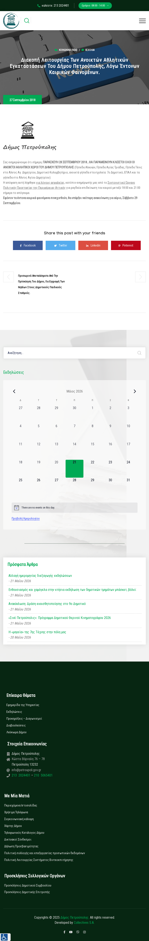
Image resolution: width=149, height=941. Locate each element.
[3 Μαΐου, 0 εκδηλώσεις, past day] (128, 414)
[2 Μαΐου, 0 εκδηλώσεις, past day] (110, 414)
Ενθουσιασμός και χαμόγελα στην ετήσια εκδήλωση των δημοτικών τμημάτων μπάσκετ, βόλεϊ (72, 590)
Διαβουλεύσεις (16, 725)
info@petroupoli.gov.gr (26, 770)
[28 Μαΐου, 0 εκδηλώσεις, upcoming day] (75, 487)
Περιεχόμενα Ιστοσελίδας (20, 805)
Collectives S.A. (84, 923)
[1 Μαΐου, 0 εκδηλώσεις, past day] (92, 414)
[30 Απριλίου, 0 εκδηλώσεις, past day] (75, 414)
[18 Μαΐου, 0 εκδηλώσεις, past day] (21, 469)
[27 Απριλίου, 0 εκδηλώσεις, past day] (21, 414)
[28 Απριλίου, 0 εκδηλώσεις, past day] (39, 414)
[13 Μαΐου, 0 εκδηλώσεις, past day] (57, 451)
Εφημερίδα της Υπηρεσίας (22, 705)
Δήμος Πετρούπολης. (74, 917)
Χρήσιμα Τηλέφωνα (16, 812)
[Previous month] (14, 391)
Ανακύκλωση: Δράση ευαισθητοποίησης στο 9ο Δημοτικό (47, 604)
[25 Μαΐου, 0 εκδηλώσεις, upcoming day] (21, 487)
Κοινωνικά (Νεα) (68, 50)
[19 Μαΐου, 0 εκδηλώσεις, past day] (39, 469)
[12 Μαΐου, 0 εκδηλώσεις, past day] (39, 451)
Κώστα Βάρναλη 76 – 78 (28, 759)
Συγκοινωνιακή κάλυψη (19, 819)
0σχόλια (88, 50)
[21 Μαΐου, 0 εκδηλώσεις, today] (75, 469)
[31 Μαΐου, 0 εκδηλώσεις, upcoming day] (128, 487)
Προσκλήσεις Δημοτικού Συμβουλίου (27, 885)
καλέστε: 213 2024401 (53, 5)
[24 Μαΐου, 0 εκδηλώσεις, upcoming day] (128, 469)
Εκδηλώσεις (14, 712)
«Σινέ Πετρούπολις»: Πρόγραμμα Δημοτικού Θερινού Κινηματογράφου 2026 (59, 618)
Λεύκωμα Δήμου (16, 732)
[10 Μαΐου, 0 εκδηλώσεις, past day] (128, 433)
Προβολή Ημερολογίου (26, 518)
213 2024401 (21, 775)
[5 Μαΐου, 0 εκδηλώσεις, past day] (39, 433)
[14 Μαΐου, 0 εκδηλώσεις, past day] (75, 451)
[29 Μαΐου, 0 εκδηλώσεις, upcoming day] (92, 487)
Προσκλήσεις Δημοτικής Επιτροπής (27, 892)
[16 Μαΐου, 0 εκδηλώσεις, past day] (110, 451)
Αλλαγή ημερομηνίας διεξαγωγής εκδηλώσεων (40, 576)
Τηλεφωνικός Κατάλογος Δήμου (24, 833)
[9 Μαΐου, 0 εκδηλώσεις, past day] (110, 433)
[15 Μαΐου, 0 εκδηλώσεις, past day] (92, 451)
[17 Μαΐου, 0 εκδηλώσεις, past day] (128, 451)
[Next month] (135, 391)
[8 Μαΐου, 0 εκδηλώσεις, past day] (92, 433)
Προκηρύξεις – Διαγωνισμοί (24, 718)
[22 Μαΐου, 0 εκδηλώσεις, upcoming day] (92, 469)
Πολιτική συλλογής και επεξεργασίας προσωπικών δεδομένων (44, 853)
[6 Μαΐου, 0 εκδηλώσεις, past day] (57, 433)
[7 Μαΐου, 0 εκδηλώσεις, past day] (75, 433)
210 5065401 (43, 775)
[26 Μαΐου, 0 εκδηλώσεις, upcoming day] (39, 487)
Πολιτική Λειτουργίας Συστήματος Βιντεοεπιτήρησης (38, 860)
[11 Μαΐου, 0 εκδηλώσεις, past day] (21, 451)
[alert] (75, 508)
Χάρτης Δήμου (13, 826)
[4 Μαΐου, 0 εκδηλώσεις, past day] (21, 433)
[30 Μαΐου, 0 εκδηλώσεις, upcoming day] (110, 487)
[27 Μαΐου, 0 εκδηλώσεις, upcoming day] (57, 487)
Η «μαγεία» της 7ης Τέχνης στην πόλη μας (37, 632)
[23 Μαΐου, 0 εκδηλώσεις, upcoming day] (110, 469)
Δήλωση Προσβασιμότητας (21, 846)
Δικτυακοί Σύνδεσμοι (17, 839)
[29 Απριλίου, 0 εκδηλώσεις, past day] (57, 414)
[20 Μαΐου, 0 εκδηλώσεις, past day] (57, 469)
